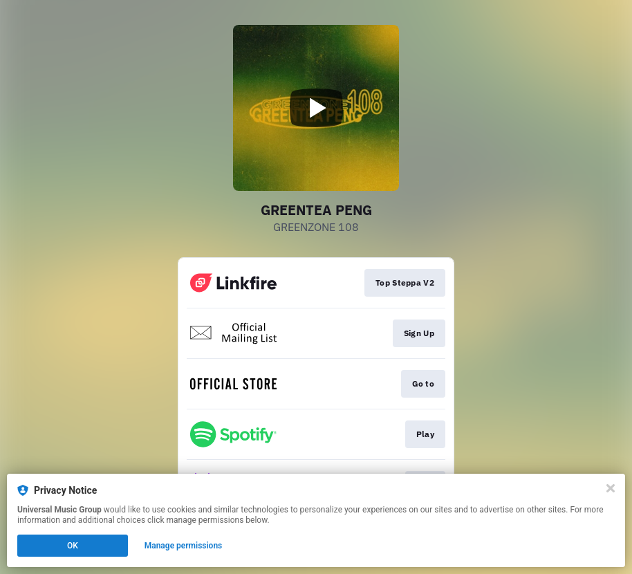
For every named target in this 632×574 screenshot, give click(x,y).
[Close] (611, 488)
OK (72, 545)
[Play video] (316, 108)
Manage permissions (184, 545)
